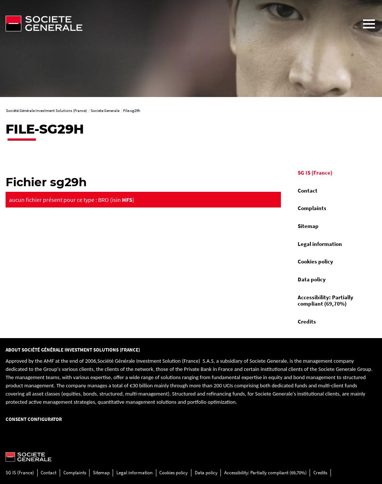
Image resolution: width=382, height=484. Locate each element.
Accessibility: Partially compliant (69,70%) (325, 300)
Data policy (312, 279)
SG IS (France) (315, 172)
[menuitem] (334, 173)
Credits (307, 321)
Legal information (320, 244)
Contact (307, 190)
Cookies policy (315, 261)
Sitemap (308, 226)
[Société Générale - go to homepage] (178, 23)
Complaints (312, 208)
